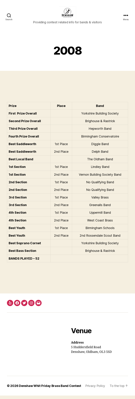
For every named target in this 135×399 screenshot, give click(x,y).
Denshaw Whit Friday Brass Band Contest (50, 389)
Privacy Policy (95, 389)
